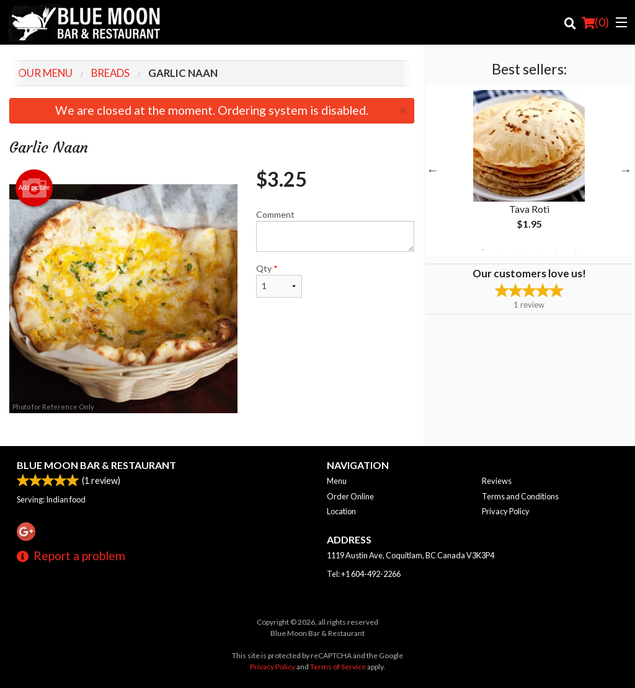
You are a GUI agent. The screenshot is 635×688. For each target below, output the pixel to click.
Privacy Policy (506, 511)
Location (341, 511)
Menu (337, 481)
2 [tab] (501, 250)
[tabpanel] (529, 170)
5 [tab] (557, 250)
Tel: (364, 574)
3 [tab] (519, 250)
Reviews (497, 481)
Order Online (350, 496)
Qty (279, 280)
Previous (433, 170)
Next (625, 170)
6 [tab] (575, 250)
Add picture (34, 188)
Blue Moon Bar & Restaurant (96, 465)
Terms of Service (338, 666)
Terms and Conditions (520, 496)
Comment (335, 230)
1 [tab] (482, 250)
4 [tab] (538, 250)
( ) (595, 22)
